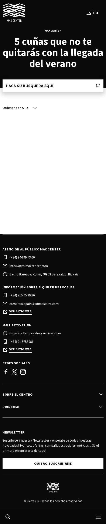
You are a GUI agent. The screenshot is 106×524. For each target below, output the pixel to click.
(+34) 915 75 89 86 (22, 295)
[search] (8, 517)
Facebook (6, 371)
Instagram (23, 371)
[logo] (28, 12)
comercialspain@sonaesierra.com (34, 304)
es (88, 12)
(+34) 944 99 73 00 (22, 257)
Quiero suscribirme (53, 463)
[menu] (98, 517)
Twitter (14, 371)
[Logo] (53, 487)
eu (95, 12)
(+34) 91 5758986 (21, 341)
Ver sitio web (20, 311)
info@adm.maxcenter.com (28, 266)
